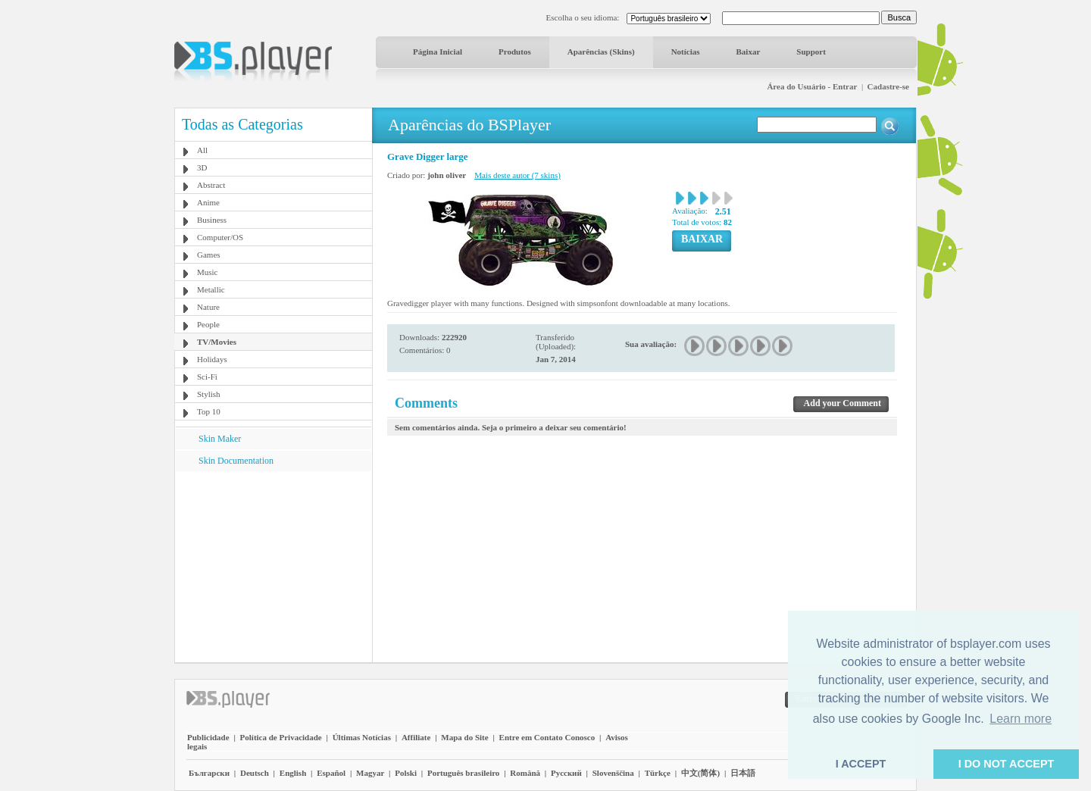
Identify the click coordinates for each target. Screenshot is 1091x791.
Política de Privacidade (281, 737)
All (202, 150)
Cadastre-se (888, 86)
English (293, 772)
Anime (208, 202)
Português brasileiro (463, 772)
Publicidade (208, 737)
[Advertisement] (273, 566)
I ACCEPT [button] (861, 764)
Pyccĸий (566, 772)
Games (208, 254)
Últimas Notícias (362, 737)
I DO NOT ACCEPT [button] (1006, 764)
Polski (406, 772)
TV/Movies (216, 341)
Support (811, 51)
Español (331, 772)
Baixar (748, 51)
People (208, 324)
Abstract (211, 184)
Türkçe (658, 772)
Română (525, 772)
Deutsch (254, 772)
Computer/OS (220, 237)
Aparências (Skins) (601, 51)
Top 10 (208, 411)
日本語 (742, 772)
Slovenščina (613, 772)
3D (202, 167)
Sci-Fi (207, 376)
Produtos (515, 51)
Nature (208, 306)
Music (207, 272)
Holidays (212, 359)
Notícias (685, 51)
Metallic (211, 289)
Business (212, 219)
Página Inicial (437, 51)
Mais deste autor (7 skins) (517, 175)
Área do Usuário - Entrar (812, 86)
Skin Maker (220, 438)
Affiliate (416, 737)
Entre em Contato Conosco (547, 737)
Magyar (370, 772)
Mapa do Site (464, 737)
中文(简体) (700, 772)
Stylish (208, 394)
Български (209, 772)
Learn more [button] (1020, 718)
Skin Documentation (236, 460)
